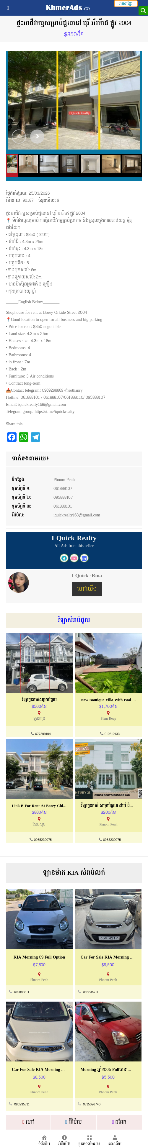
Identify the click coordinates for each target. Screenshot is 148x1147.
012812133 (112, 734)
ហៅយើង (87, 589)
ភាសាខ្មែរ (126, 3)
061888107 (63, 488)
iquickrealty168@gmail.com (77, 515)
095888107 (63, 497)
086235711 (90, 992)
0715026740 (91, 1104)
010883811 (21, 992)
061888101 (63, 506)
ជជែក (119, 1122)
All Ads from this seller (74, 545)
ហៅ (28, 1122)
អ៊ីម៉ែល (73, 1122)
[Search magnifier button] (143, 10)
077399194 (43, 734)
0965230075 (43, 840)
